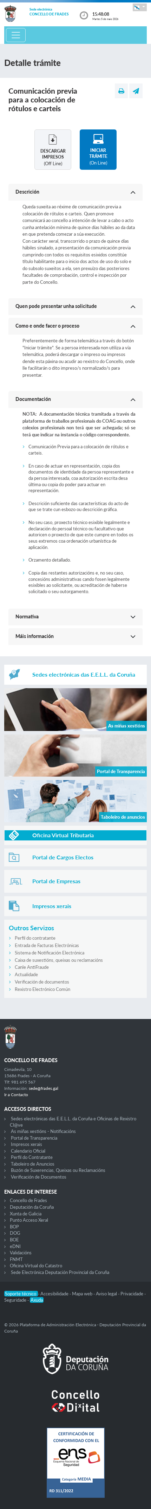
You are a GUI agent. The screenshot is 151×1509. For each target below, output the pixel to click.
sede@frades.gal (43, 1088)
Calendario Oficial (28, 1151)
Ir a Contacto (16, 1094)
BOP (14, 1226)
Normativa (27, 616)
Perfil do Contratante (32, 1157)
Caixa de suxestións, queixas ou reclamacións (59, 960)
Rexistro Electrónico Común (42, 989)
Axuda (37, 1300)
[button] (140, 7)
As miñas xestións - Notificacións (43, 1131)
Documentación (33, 399)
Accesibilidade (55, 1293)
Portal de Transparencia (34, 1138)
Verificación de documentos (42, 982)
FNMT (16, 1259)
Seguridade (15, 1300)
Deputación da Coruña (32, 1207)
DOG (15, 1233)
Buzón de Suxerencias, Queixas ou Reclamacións (58, 1170)
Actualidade (26, 974)
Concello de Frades (28, 1200)
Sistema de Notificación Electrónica (49, 952)
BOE (14, 1239)
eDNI (15, 1246)
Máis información (34, 636)
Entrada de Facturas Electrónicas (47, 945)
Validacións (21, 1252)
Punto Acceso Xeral (29, 1220)
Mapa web (82, 1293)
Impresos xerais (26, 1144)
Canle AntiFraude (32, 967)
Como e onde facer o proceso (47, 326)
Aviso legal (107, 1293)
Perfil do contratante (35, 938)
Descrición (27, 192)
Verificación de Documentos (38, 1177)
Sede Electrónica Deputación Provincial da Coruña (60, 1272)
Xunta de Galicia (25, 1213)
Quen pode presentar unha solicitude (56, 306)
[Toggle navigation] (16, 35)
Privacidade (132, 1293)
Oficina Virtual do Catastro (36, 1265)
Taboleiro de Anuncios (32, 1164)
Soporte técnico (21, 1293)
